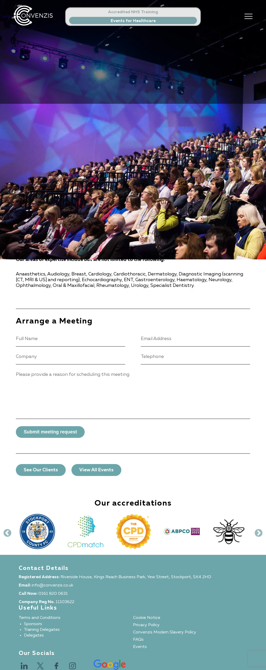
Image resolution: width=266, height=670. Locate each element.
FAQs (138, 640)
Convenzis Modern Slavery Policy (164, 632)
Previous (5, 531)
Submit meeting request (50, 431)
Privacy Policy (146, 625)
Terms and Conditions (40, 618)
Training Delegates (42, 630)
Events (140, 647)
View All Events (96, 470)
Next (256, 531)
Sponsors (33, 624)
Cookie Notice (146, 618)
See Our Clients (41, 470)
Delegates (34, 635)
